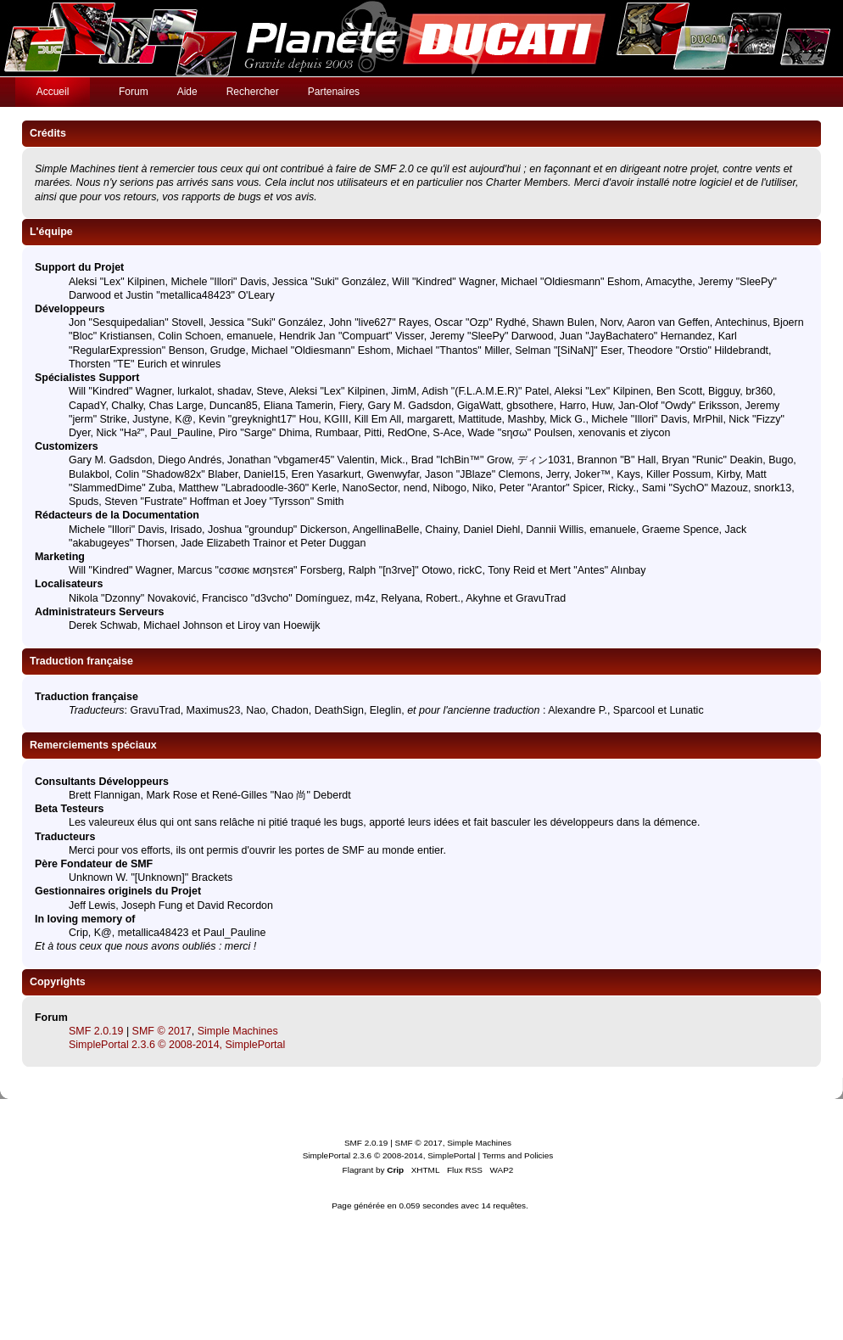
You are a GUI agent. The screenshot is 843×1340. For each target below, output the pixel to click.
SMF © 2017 (162, 1031)
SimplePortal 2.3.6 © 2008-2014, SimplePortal (177, 1045)
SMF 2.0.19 (96, 1031)
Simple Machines (238, 1031)
